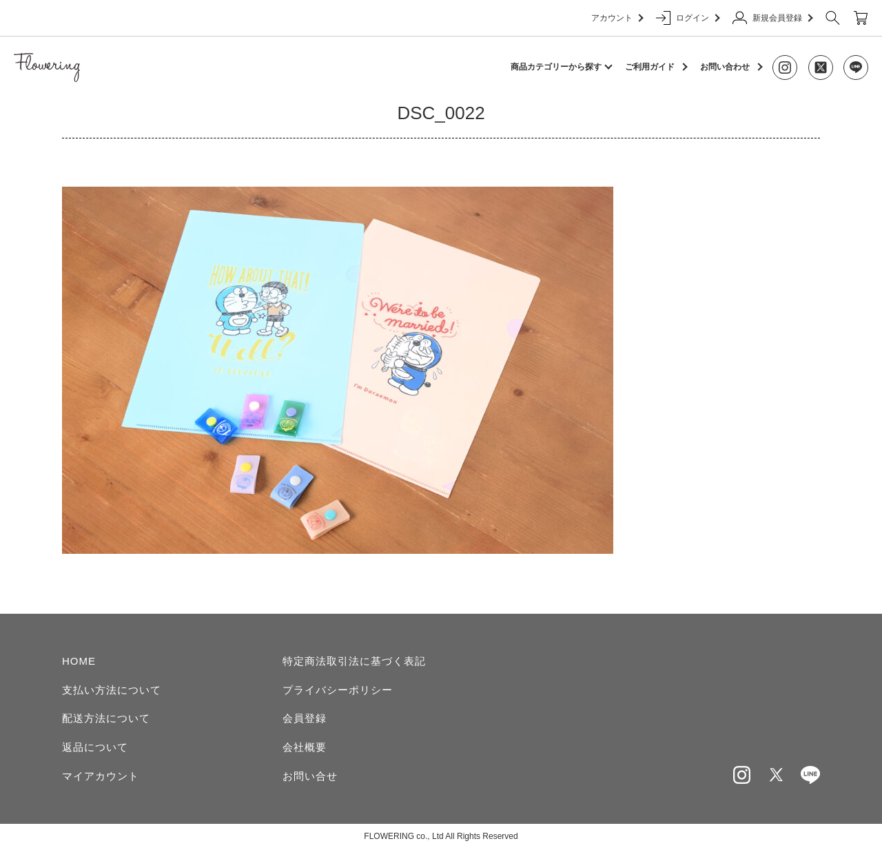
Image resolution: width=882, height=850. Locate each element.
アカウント (616, 18)
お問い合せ (310, 776)
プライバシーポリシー (338, 690)
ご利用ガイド (650, 67)
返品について (95, 747)
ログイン (687, 18)
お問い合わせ (725, 67)
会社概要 (305, 747)
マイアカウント (100, 776)
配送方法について (106, 718)
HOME (79, 661)
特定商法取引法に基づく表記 (354, 661)
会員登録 (305, 718)
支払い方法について (111, 690)
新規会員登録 (772, 18)
